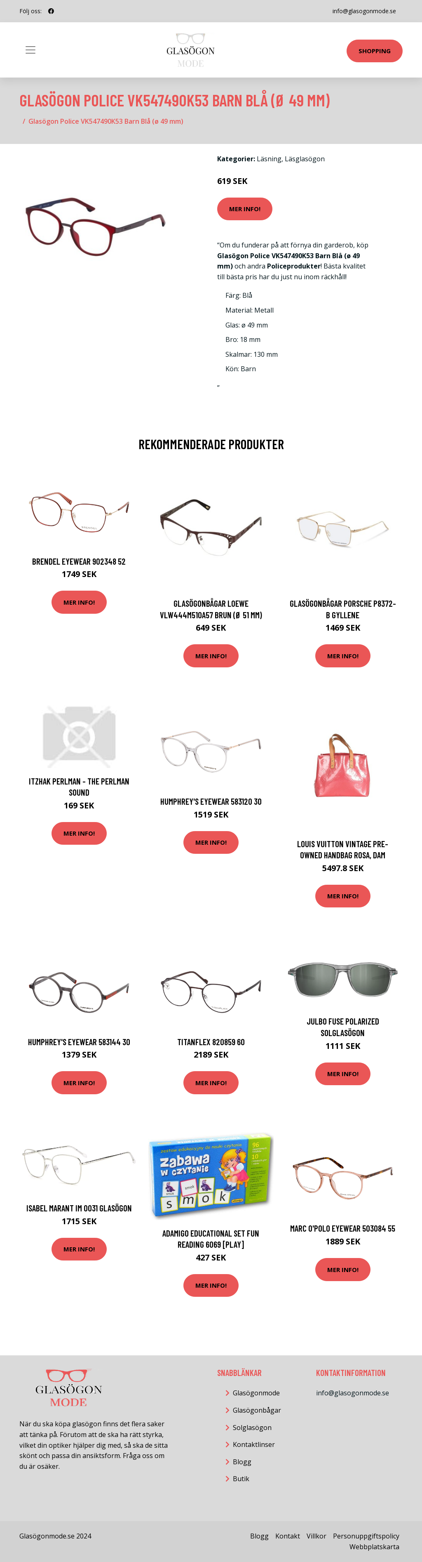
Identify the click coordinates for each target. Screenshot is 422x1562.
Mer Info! (244, 209)
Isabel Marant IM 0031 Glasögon (79, 1208)
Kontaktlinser (254, 1444)
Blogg (242, 1461)
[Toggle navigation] (30, 50)
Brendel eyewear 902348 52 (79, 561)
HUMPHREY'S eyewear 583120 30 (211, 801)
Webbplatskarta (374, 1546)
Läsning (269, 158)
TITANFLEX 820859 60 (211, 1042)
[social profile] (51, 11)
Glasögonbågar (257, 1410)
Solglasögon (252, 1427)
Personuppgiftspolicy (366, 1536)
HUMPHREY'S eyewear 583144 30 (79, 1042)
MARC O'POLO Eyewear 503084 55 (342, 1228)
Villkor (316, 1536)
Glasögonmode (256, 1392)
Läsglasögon (305, 158)
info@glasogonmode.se (364, 11)
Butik (241, 1478)
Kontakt (287, 1536)
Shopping (375, 51)
